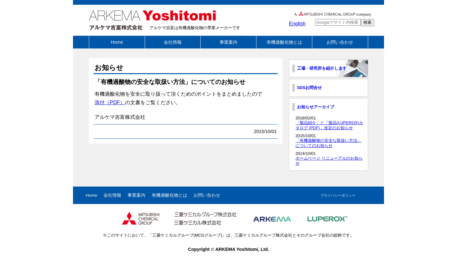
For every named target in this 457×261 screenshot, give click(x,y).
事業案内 (228, 42)
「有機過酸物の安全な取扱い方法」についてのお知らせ (328, 143)
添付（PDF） (110, 102)
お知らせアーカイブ (315, 107)
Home (117, 42)
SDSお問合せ (309, 87)
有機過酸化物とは (284, 42)
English (297, 23)
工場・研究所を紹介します (322, 68)
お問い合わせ (340, 42)
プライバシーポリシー (338, 195)
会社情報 (173, 42)
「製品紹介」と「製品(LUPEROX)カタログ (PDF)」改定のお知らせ (329, 125)
